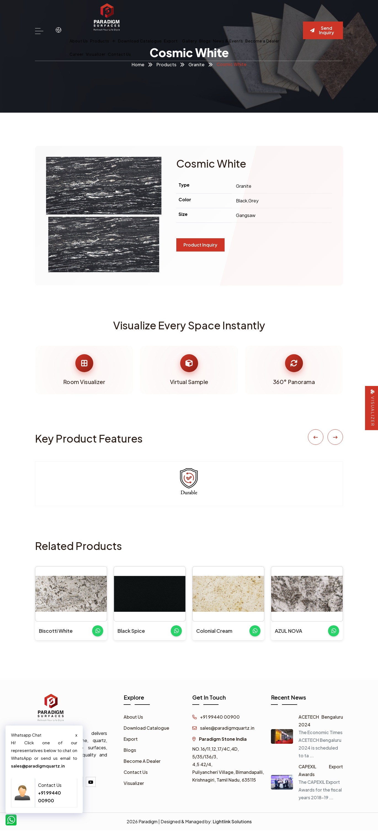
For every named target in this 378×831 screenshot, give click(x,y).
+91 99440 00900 (216, 717)
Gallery (189, 40)
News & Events (228, 40)
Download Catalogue (140, 40)
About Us (79, 40)
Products (103, 40)
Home (138, 64)
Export (171, 40)
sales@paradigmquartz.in (223, 728)
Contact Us (119, 54)
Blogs (205, 40)
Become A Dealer (142, 761)
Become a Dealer (262, 40)
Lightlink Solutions (232, 822)
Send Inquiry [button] (322, 30)
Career (77, 54)
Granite (196, 64)
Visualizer (96, 54)
